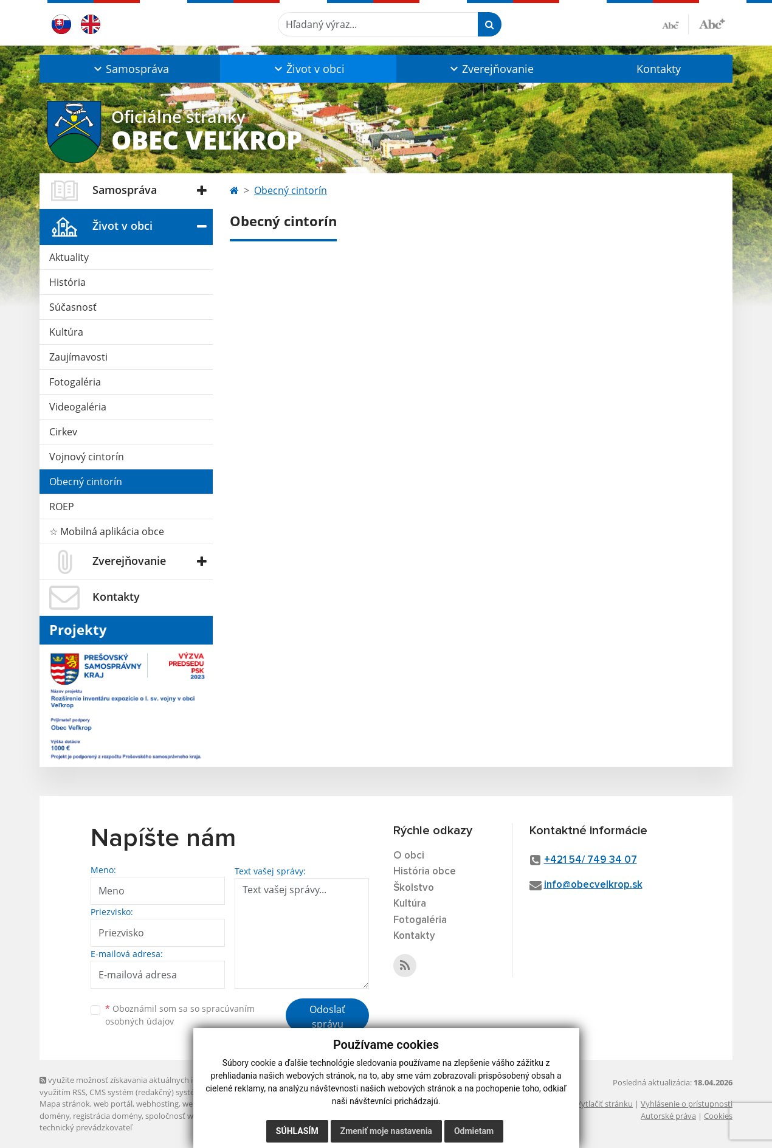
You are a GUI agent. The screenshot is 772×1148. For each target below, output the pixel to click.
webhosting (157, 1103)
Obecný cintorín (85, 481)
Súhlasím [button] (297, 1131)
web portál (113, 1103)
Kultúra (66, 332)
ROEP (61, 506)
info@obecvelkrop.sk (593, 885)
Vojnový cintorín (86, 456)
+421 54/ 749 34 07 (590, 860)
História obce (424, 871)
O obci (408, 856)
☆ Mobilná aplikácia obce (106, 531)
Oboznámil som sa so (180, 1015)
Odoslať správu (327, 1017)
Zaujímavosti (78, 357)
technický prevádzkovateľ (86, 1127)
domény (54, 1115)
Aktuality (69, 257)
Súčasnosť (73, 307)
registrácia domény (107, 1115)
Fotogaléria (75, 382)
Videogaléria (77, 406)
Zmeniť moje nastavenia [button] (386, 1131)
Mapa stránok (65, 1103)
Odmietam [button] (474, 1131)
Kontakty (658, 68)
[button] (130, 69)
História (67, 282)
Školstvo (413, 888)
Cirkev (63, 431)
